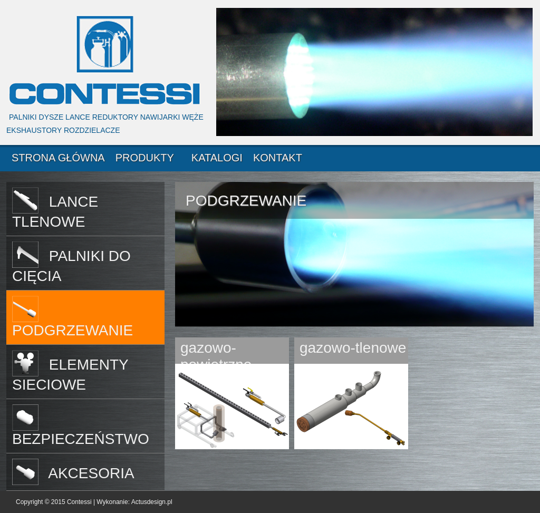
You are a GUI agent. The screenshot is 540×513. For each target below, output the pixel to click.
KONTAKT (277, 157)
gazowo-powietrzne (216, 353)
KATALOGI (217, 157)
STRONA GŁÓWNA (58, 157)
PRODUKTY (144, 157)
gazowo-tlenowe (353, 348)
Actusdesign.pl (151, 502)
